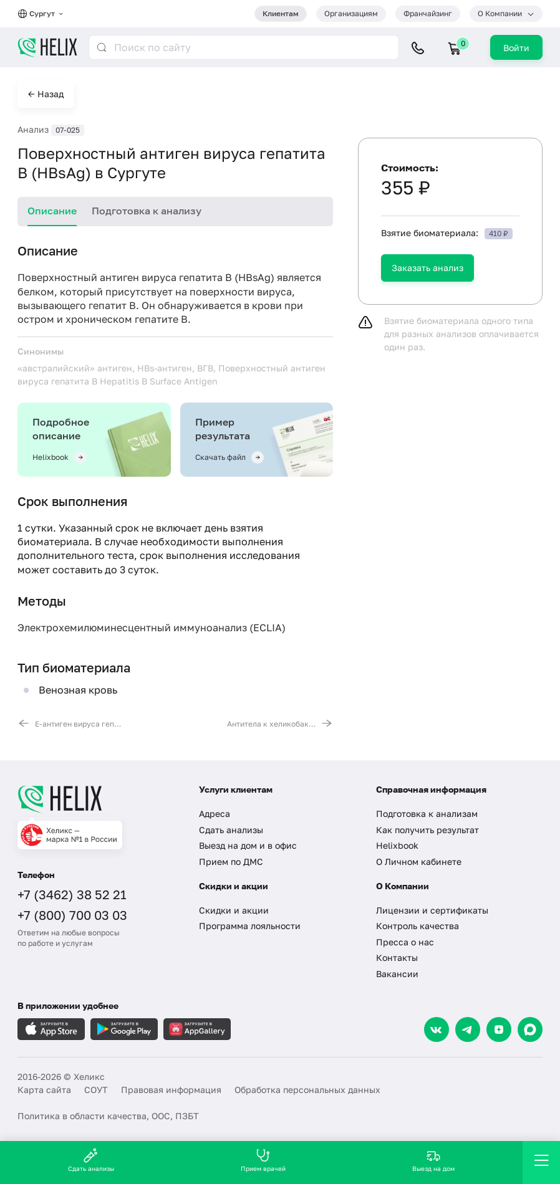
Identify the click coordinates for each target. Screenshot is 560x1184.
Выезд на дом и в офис (248, 845)
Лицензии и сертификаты (432, 910)
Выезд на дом (433, 1160)
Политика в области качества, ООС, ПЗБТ (108, 1115)
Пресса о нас (405, 942)
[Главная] (98, 799)
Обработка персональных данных (307, 1089)
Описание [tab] (52, 210)
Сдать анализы (231, 829)
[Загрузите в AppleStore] (51, 1029)
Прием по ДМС (231, 861)
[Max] (530, 1029)
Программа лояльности (250, 925)
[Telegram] (467, 1029)
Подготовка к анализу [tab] (146, 210)
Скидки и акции (234, 910)
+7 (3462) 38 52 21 (72, 894)
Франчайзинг (427, 13)
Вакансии (397, 973)
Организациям (351, 13)
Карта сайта (44, 1089)
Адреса (214, 813)
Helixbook (397, 845)
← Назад (46, 93)
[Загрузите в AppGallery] (197, 1029)
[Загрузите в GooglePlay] (124, 1029)
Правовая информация (171, 1089)
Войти (516, 47)
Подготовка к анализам (427, 813)
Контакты (397, 957)
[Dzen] (498, 1029)
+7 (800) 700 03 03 (72, 914)
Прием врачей (263, 1160)
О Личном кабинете (418, 861)
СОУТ (96, 1089)
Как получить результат (427, 829)
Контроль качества (417, 925)
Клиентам (281, 13)
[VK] (436, 1029)
